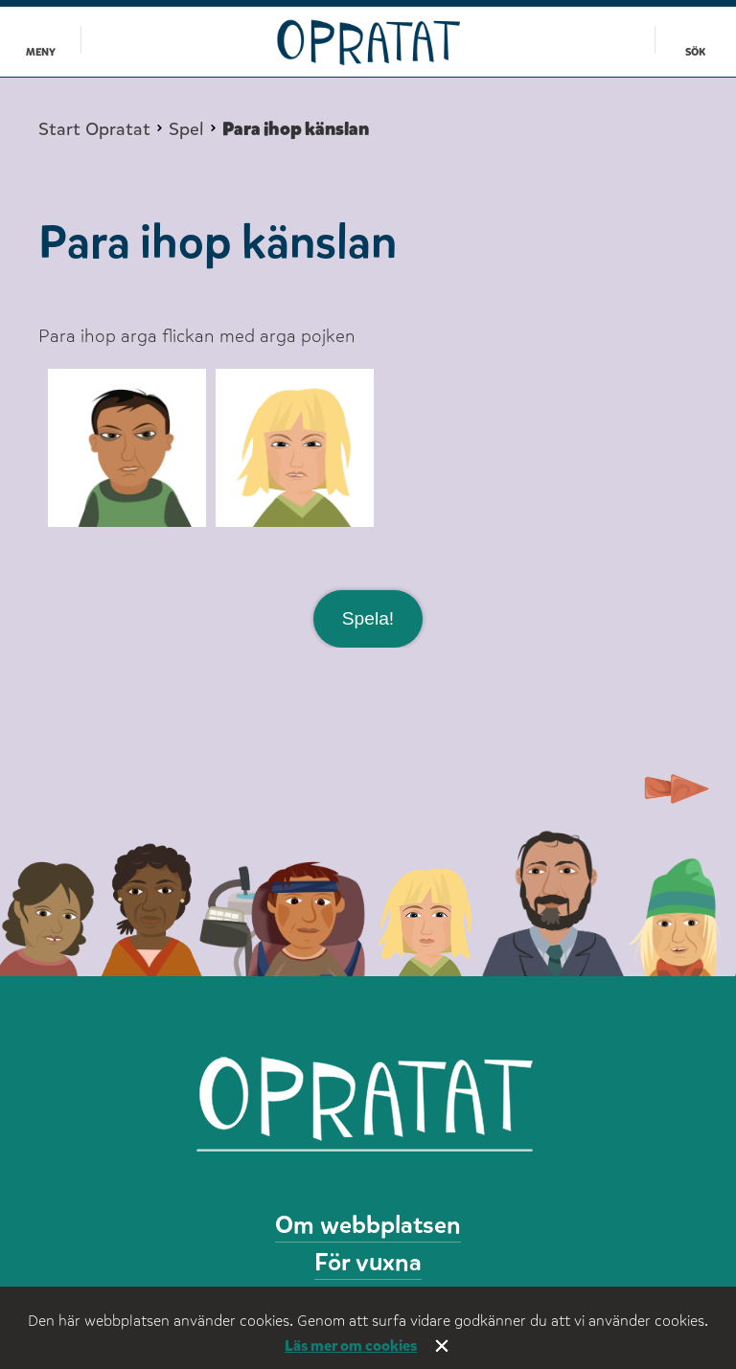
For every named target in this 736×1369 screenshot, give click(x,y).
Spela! (368, 618)
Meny (41, 52)
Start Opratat (94, 129)
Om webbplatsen (368, 1225)
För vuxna (368, 1262)
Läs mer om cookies (351, 1345)
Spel (186, 129)
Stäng (441, 1346)
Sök (695, 52)
